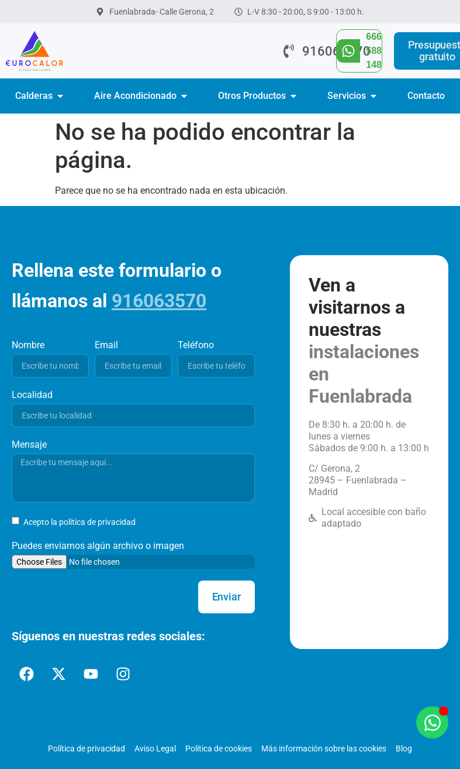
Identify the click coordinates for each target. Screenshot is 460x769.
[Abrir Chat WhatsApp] (432, 722)
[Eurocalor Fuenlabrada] (369, 586)
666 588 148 (374, 51)
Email (106, 345)
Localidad (32, 394)
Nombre (28, 345)
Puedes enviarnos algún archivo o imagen (98, 545)
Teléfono (196, 345)
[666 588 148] (348, 51)
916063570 (159, 301)
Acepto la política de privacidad (79, 522)
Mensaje (29, 444)
